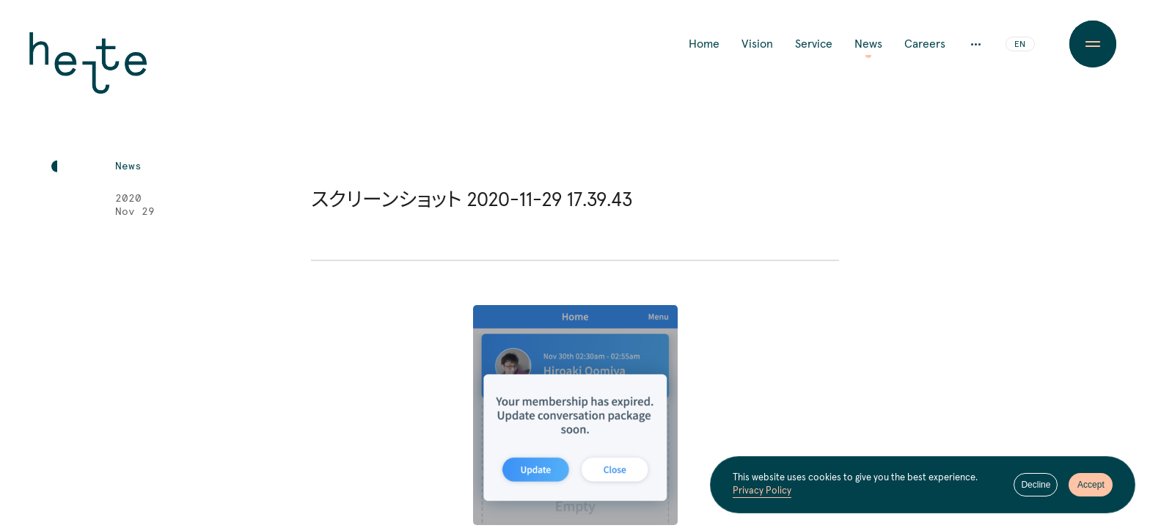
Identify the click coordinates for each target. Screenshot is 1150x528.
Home (704, 44)
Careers (924, 44)
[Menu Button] (1092, 44)
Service (813, 44)
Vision (757, 44)
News (868, 44)
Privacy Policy (762, 491)
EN (1019, 44)
